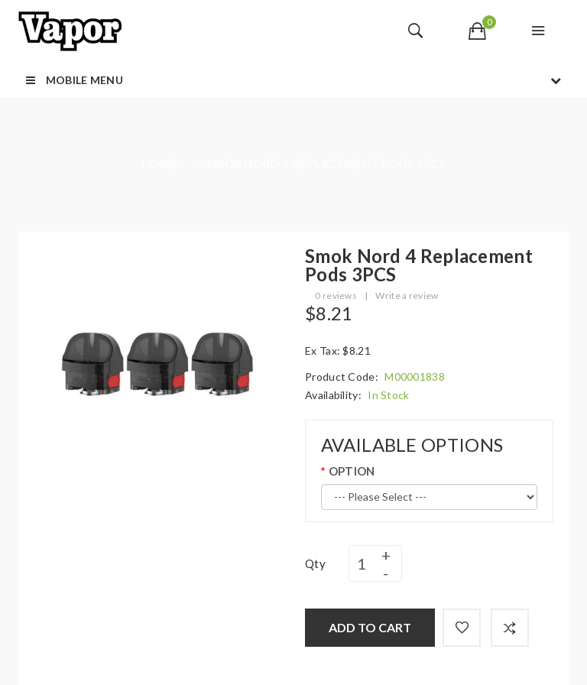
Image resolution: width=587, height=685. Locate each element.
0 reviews (336, 295)
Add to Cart (370, 627)
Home (159, 163)
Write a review (406, 295)
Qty (315, 563)
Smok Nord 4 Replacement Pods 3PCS (326, 163)
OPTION (352, 471)
